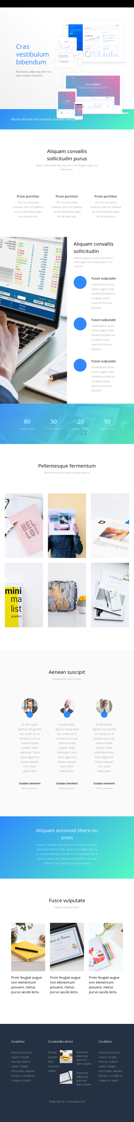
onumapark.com (75, 1101)
